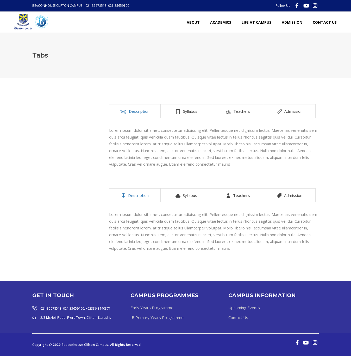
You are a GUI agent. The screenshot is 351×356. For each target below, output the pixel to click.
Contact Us (238, 317)
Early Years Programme (151, 307)
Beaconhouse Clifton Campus (85, 344)
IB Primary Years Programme (157, 317)
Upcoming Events (244, 307)
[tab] (135, 111)
